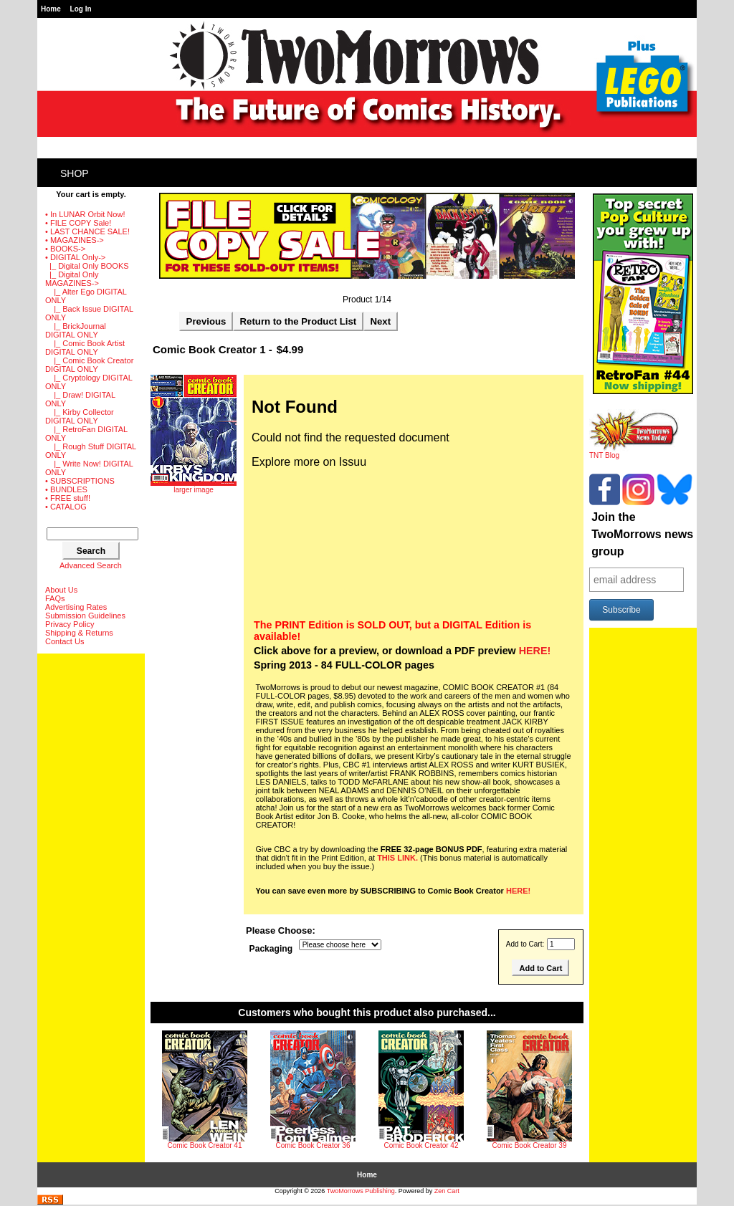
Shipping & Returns (79, 632)
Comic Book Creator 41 (205, 1145)
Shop (74, 173)
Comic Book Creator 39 (529, 1145)
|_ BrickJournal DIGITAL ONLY (75, 330)
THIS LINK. (397, 857)
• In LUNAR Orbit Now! (85, 214)
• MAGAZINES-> (74, 240)
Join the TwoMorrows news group (642, 534)
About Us (61, 589)
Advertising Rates (76, 607)
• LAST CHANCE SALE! (87, 231)
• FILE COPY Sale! (78, 223)
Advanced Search (90, 565)
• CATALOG (66, 506)
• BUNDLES (66, 489)
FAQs (55, 598)
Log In (81, 9)
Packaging (271, 949)
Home (51, 9)
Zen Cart (446, 1191)
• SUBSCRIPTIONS (80, 481)
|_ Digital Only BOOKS (87, 266)
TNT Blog (634, 452)
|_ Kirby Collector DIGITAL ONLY (79, 416)
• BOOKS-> (65, 248)
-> (75, 257)
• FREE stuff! (67, 498)
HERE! (534, 650)
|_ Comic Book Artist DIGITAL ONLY (85, 347)
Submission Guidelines (85, 615)
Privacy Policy (69, 624)
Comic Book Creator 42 (421, 1145)
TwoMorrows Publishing (361, 1191)
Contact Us (64, 641)
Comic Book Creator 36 (313, 1145)
